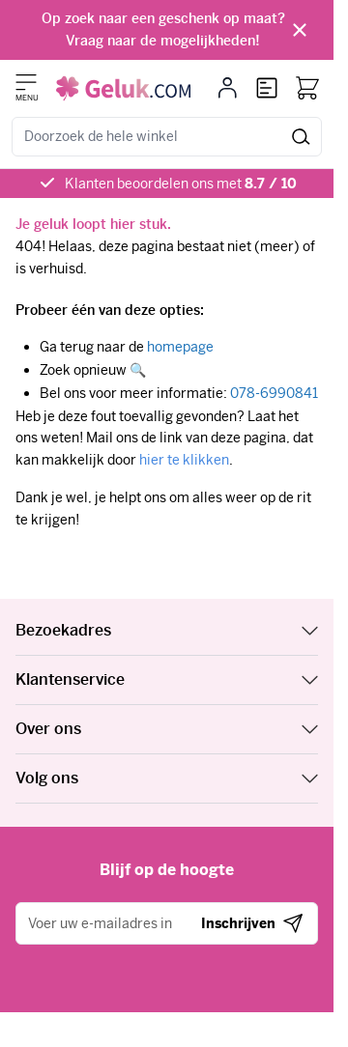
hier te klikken (184, 459)
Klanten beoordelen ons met (181, 183)
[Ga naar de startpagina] (123, 88)
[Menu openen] (26, 82)
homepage (180, 346)
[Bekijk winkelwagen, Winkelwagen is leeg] (307, 87)
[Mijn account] (228, 88)
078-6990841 (274, 393)
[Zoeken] (301, 136)
